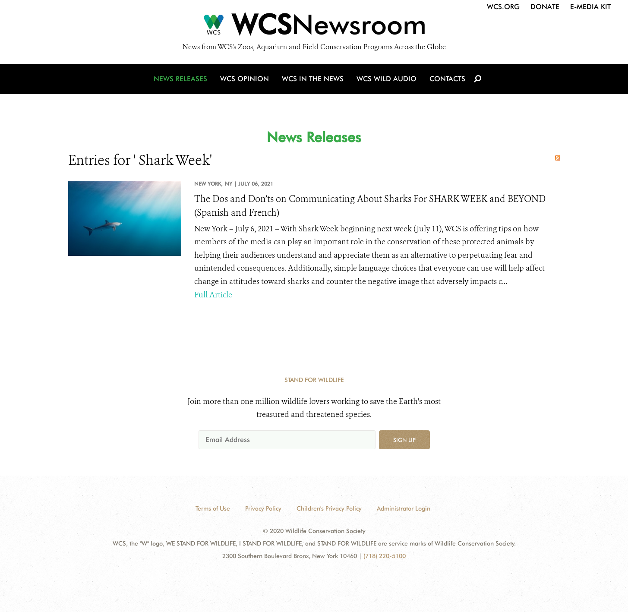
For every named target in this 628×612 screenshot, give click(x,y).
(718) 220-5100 (384, 555)
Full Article (213, 295)
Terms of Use (213, 508)
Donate (544, 7)
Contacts (447, 79)
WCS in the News (313, 79)
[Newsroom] (314, 27)
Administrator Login (403, 508)
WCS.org (503, 7)
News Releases (180, 79)
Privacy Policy (263, 508)
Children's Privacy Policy (329, 508)
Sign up (404, 439)
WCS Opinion (244, 79)
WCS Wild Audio (387, 79)
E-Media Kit (590, 7)
